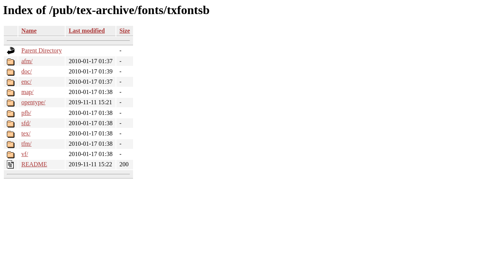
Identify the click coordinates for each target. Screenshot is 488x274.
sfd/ (25, 123)
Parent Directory (41, 50)
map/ (27, 92)
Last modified (87, 30)
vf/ (24, 154)
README (34, 164)
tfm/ (26, 143)
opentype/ (33, 102)
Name (29, 30)
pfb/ (26, 113)
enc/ (26, 81)
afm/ (26, 61)
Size (124, 30)
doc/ (26, 71)
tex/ (25, 133)
